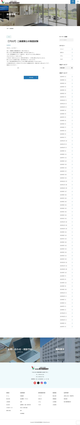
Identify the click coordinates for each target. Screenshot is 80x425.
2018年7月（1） (63, 306)
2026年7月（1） (63, 76)
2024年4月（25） (63, 167)
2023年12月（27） (64, 181)
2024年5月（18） (63, 164)
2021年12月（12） (64, 262)
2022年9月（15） (63, 232)
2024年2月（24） (63, 174)
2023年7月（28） (63, 198)
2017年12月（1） (63, 313)
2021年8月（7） (63, 276)
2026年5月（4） (63, 83)
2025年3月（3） (63, 130)
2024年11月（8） (63, 144)
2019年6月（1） (63, 303)
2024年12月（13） (64, 140)
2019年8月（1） (63, 299)
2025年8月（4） (63, 113)
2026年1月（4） (63, 96)
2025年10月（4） (63, 107)
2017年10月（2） (63, 316)
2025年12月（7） (63, 100)
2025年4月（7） (63, 127)
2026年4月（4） (63, 86)
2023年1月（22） (63, 218)
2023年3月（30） (63, 211)
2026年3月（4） (63, 90)
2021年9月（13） (63, 272)
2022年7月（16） (63, 238)
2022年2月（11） (63, 255)
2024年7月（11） (63, 157)
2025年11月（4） (63, 103)
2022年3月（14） (63, 252)
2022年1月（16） (63, 259)
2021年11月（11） (64, 265)
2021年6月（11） (63, 282)
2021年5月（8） (63, 286)
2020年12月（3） (63, 292)
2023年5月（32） (63, 205)
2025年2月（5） (63, 134)
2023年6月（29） (63, 201)
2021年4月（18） (63, 289)
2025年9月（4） (63, 110)
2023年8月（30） (63, 194)
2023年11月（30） (64, 184)
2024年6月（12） (63, 161)
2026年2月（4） (63, 93)
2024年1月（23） (63, 178)
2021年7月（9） (63, 279)
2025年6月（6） (63, 120)
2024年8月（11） (63, 154)
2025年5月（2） (63, 124)
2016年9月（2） (63, 323)
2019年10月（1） (63, 296)
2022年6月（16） (63, 242)
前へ (18, 68)
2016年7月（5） (63, 326)
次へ (43, 68)
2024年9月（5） (63, 151)
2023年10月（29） (64, 188)
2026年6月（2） (63, 80)
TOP (7, 28)
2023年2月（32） (63, 215)
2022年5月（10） (63, 245)
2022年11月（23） (64, 225)
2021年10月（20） (64, 269)
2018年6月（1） (63, 309)
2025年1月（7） (63, 137)
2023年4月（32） (63, 208)
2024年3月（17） (63, 171)
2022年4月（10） (63, 249)
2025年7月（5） (63, 117)
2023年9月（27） (63, 191)
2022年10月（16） (64, 228)
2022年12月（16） (64, 221)
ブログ (9, 36)
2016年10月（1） (63, 319)
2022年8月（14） (63, 235)
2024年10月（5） (63, 147)
